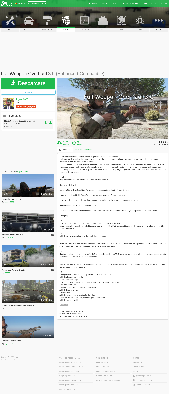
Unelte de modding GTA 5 (69, 358)
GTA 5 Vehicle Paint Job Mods (71, 367)
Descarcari (66, 144)
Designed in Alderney (9, 357)
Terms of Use (138, 367)
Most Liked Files (102, 367)
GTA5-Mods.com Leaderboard (108, 380)
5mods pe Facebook (142, 380)
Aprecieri (80, 144)
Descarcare (28, 83)
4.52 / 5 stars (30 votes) (160, 144)
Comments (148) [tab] (83, 150)
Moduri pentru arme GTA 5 (69, 371)
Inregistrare (150, 3)
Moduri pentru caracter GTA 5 (71, 380)
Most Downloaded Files (105, 371)
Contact (136, 358)
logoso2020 (22, 99)
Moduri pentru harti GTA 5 (69, 385)
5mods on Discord (141, 385)
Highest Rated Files (104, 376)
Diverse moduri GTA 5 (68, 389)
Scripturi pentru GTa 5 (68, 376)
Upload (115, 3)
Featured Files (102, 362)
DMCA (135, 371)
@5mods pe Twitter (142, 376)
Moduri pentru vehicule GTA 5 (71, 362)
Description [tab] (65, 150)
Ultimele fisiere (102, 358)
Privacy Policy (138, 362)
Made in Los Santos (9, 360)
